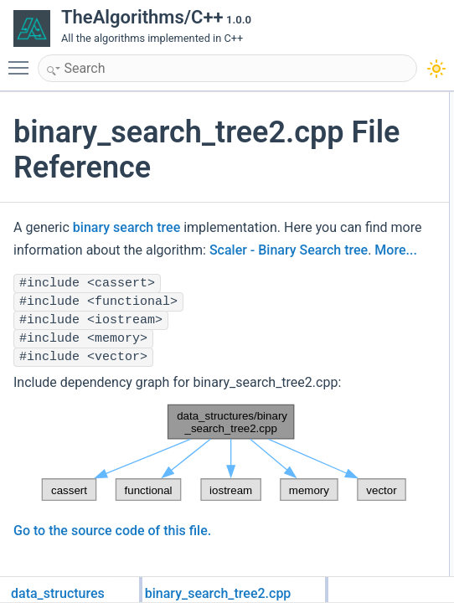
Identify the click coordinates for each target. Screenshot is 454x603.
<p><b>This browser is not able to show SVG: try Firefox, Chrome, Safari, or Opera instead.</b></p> (212, 475)
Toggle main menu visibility (22, 60)
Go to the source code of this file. (112, 553)
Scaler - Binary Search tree (323, 250)
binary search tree (126, 227)
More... (34, 273)
